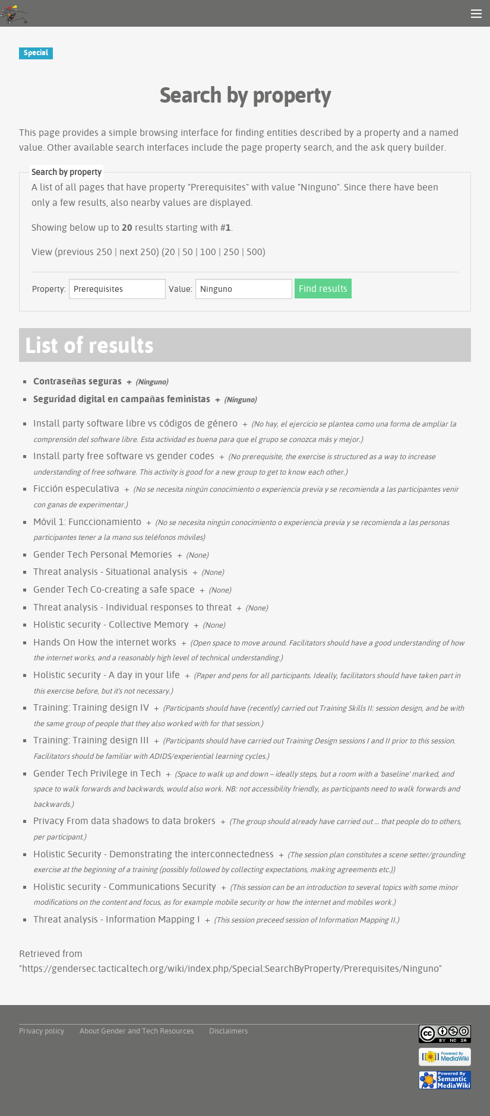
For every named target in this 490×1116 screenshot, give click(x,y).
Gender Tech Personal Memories (102, 554)
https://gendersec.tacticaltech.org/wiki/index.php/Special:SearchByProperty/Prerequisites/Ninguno (230, 968)
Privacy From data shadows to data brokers (124, 820)
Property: (49, 289)
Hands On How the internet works (104, 642)
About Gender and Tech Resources (137, 1030)
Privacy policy (41, 1030)
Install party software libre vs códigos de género (135, 423)
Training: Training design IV (91, 707)
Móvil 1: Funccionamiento (87, 521)
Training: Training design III (91, 740)
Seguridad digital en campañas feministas (121, 399)
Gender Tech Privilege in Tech (97, 773)
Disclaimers (228, 1030)
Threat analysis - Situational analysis (110, 571)
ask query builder (407, 147)
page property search (286, 147)
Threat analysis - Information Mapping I (116, 919)
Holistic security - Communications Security (124, 886)
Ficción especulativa (76, 488)
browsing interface (179, 132)
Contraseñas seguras (77, 381)
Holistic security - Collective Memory (111, 624)
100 (208, 251)
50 (187, 251)
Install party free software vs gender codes (123, 456)
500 (254, 251)
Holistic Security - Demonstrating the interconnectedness (153, 854)
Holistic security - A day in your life (106, 675)
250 (231, 251)
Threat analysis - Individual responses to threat (132, 607)
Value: (180, 289)
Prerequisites (218, 187)
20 (170, 251)
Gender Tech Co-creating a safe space (114, 589)
